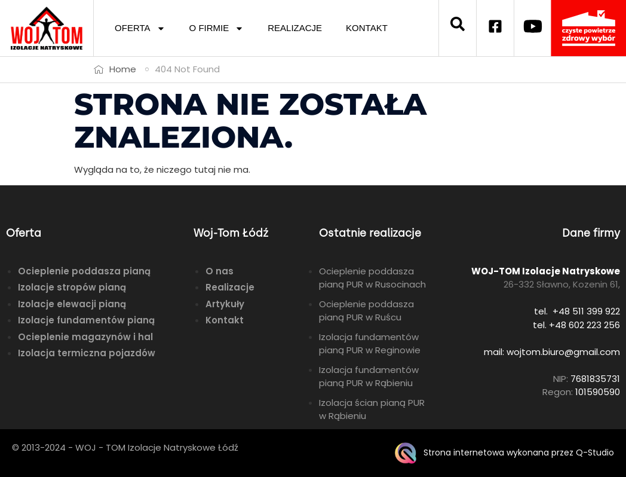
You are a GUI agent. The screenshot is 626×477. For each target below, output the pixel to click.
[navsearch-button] (458, 28)
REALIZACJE (295, 28)
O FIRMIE (216, 28)
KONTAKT (367, 28)
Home (122, 69)
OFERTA (140, 28)
